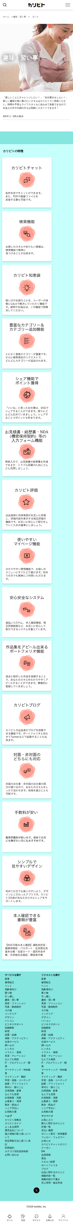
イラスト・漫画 (13, 1052)
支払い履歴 (47, 1130)
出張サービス (12, 1041)
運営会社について (14, 1130)
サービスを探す (13, 975)
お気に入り (47, 1119)
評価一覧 (46, 1126)
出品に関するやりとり (53, 1172)
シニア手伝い (12, 1108)
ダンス (35, 17)
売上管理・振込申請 (51, 1182)
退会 (43, 1158)
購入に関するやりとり (53, 1123)
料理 (7, 1031)
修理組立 (9, 982)
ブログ (44, 1168)
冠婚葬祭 (9, 1027)
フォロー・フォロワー (53, 1137)
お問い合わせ (12, 1154)
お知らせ (46, 1140)
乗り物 (8, 993)
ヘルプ (8, 1116)
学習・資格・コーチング (17, 1080)
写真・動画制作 (13, 1006)
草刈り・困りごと (14, 1087)
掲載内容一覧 (48, 1175)
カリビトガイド (13, 1123)
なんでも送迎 (12, 1094)
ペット (8, 986)
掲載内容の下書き (50, 1179)
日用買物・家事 (13, 1090)
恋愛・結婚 (11, 1034)
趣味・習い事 (19, 17)
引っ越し (9, 996)
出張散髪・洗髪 (13, 1097)
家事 (7, 979)
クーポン (46, 1147)
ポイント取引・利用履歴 (54, 1133)
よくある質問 (12, 1126)
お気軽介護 (11, 1111)
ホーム (6, 17)
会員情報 (46, 1154)
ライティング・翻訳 (15, 1076)
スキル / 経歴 (48, 1161)
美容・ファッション (15, 1003)
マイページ (47, 1116)
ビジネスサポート (14, 1024)
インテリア (11, 1013)
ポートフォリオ (49, 1165)
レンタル (9, 1048)
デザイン (9, 1017)
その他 (8, 1010)
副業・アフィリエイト (16, 1083)
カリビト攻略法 (13, 1119)
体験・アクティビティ (16, 1038)
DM (43, 1151)
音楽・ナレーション (15, 1055)
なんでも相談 (12, 1059)
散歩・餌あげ (12, 1104)
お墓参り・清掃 (13, 1101)
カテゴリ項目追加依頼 (16, 1151)
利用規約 (9, 1147)
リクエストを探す (50, 975)
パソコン (9, 1020)
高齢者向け (11, 989)
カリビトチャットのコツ (54, 1144)
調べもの (9, 1045)
